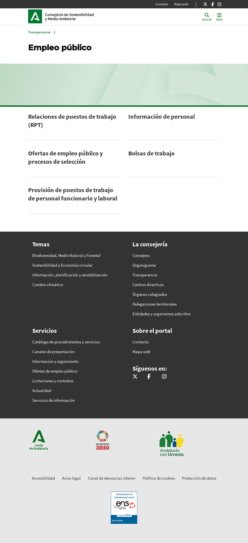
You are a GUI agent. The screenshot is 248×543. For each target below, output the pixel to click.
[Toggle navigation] (219, 16)
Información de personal (161, 116)
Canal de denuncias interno (111, 478)
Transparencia (39, 32)
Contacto (161, 4)
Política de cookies (159, 478)
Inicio (83, 16)
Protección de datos (199, 478)
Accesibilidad (43, 478)
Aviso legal (71, 478)
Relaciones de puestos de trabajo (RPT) (72, 121)
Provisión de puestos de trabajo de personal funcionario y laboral (72, 194)
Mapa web (181, 4)
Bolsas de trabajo (151, 153)
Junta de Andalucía (36, 16)
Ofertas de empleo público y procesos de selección (65, 157)
